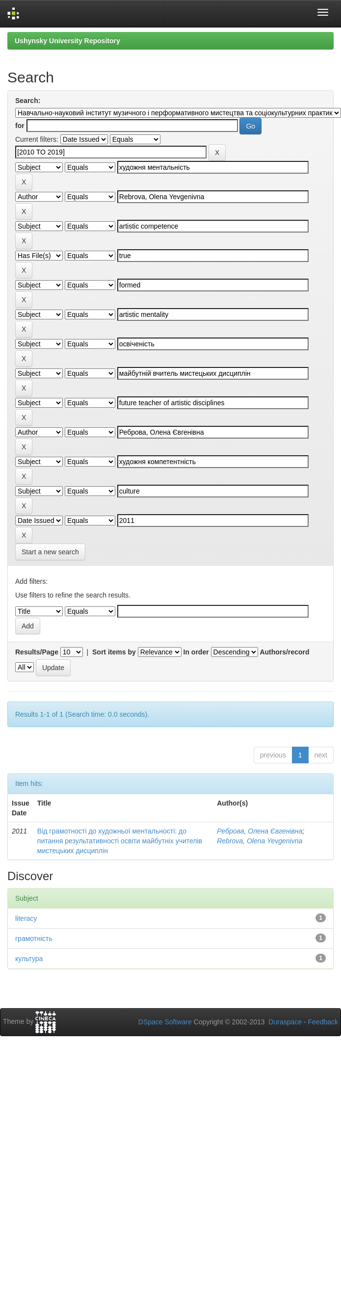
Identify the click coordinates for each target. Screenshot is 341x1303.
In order (196, 652)
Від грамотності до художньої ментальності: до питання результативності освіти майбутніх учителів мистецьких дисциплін (119, 841)
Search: (27, 100)
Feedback (323, 1022)
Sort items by (114, 652)
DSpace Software (165, 1022)
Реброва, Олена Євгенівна (259, 831)
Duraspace (285, 1022)
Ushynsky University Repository (67, 41)
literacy (26, 918)
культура (29, 959)
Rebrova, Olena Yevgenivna (259, 841)
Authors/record (284, 652)
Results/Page (36, 652)
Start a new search (50, 552)
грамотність (33, 938)
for (20, 126)
